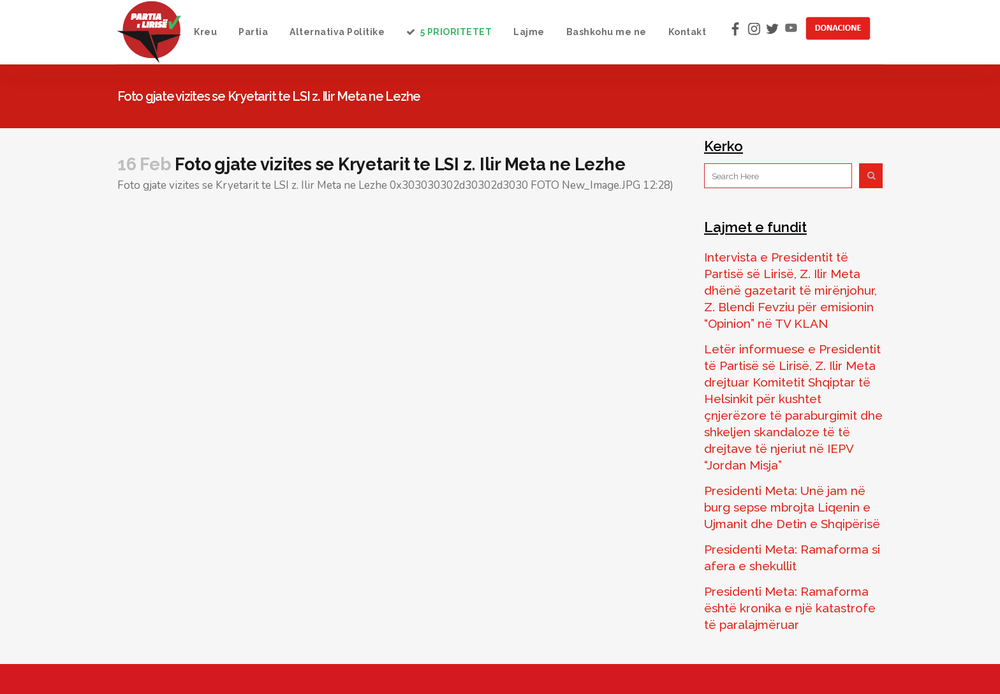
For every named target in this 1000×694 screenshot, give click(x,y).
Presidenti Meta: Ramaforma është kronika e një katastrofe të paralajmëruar (790, 607)
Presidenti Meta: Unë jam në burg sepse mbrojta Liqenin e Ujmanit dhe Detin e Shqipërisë (792, 507)
